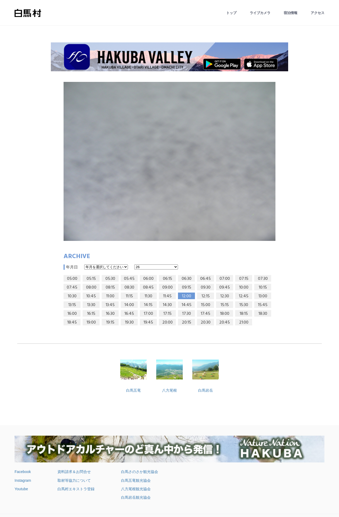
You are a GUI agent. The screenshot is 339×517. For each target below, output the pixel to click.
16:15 (91, 313)
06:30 (186, 278)
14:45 (186, 305)
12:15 (206, 296)
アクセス (317, 13)
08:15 (110, 287)
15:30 (243, 305)
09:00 (167, 287)
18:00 (224, 313)
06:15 (167, 278)
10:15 (263, 287)
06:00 (148, 278)
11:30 (148, 296)
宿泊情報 (290, 13)
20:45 (224, 322)
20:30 (206, 322)
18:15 (244, 313)
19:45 (148, 322)
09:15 (186, 287)
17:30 (186, 313)
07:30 (263, 278)
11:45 (167, 296)
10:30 (72, 296)
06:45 (205, 278)
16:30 (110, 313)
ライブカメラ (260, 13)
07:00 (225, 278)
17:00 (148, 313)
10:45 (91, 296)
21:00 (243, 322)
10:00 (243, 287)
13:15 (72, 305)
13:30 (91, 305)
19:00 (91, 322)
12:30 (224, 296)
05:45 (129, 278)
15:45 (262, 305)
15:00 (205, 305)
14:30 (167, 305)
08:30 (129, 287)
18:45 (72, 322)
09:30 (206, 287)
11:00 (110, 296)
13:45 (110, 305)
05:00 (72, 278)
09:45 (224, 287)
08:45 (148, 287)
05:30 (110, 278)
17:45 (205, 313)
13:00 (262, 296)
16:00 (72, 313)
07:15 (243, 278)
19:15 (110, 322)
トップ (231, 13)
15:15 (225, 305)
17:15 (167, 313)
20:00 (167, 322)
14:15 (148, 305)
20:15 (186, 322)
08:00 (91, 287)
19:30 (129, 322)
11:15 (129, 296)
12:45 (243, 296)
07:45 (72, 287)
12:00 (186, 296)
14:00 (129, 305)
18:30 (262, 313)
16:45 (129, 313)
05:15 (91, 278)
